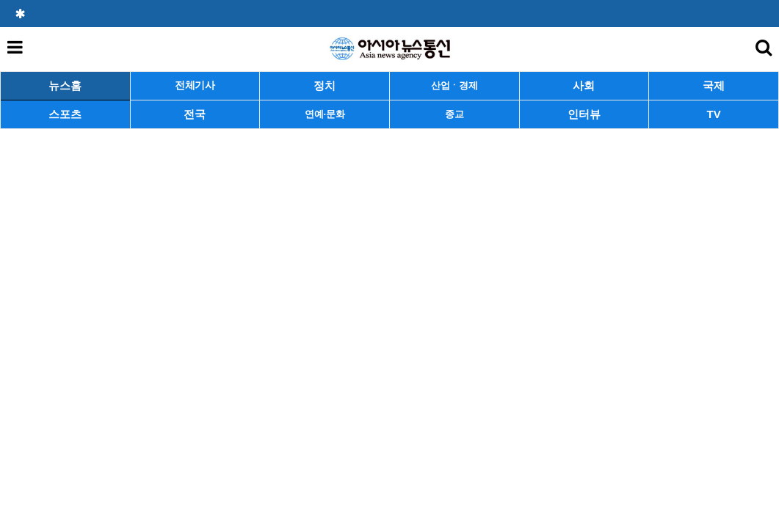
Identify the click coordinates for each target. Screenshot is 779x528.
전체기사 (195, 85)
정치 (325, 85)
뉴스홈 (64, 85)
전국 (195, 114)
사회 (584, 85)
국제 (714, 85)
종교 (454, 114)
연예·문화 (324, 114)
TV (714, 114)
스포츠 (64, 114)
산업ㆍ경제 (454, 85)
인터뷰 (584, 114)
